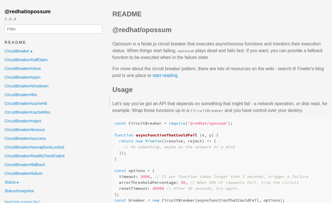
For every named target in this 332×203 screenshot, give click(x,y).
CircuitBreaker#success (25, 138)
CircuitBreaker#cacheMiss (27, 112)
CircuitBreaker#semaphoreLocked (34, 147)
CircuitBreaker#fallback (25, 164)
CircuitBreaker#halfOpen (26, 60)
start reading (165, 75)
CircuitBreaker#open (23, 77)
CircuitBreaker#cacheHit (26, 103)
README (15, 42)
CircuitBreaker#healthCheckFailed (34, 156)
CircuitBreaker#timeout (25, 129)
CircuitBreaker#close (23, 68)
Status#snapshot (19, 191)
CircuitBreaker (19, 51)
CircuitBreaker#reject (23, 121)
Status (12, 182)
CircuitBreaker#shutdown (26, 86)
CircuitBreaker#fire (21, 94)
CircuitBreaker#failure (24, 173)
